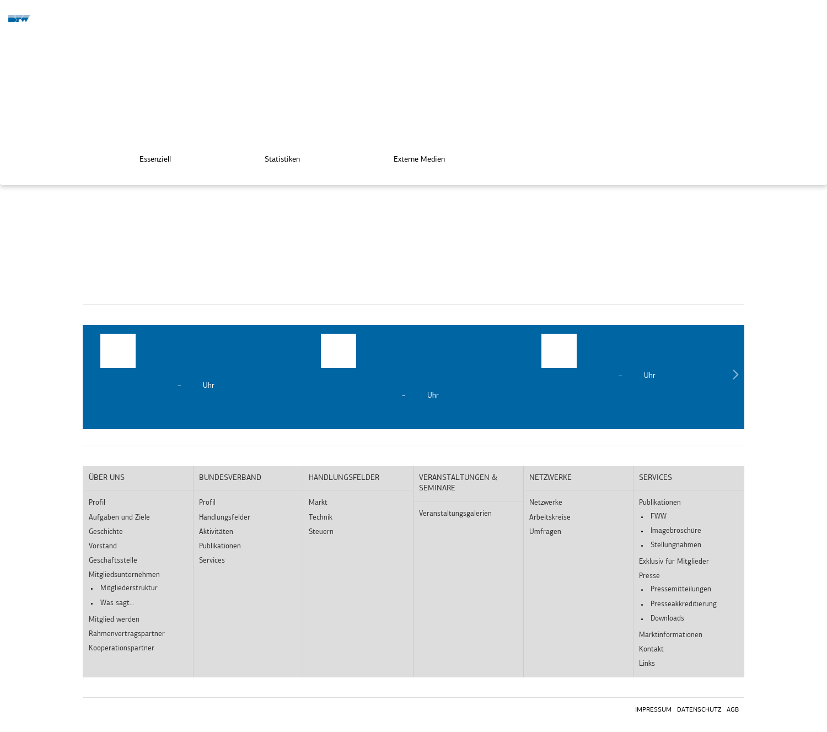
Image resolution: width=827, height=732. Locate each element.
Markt (318, 502)
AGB (733, 710)
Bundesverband (230, 478)
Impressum (653, 710)
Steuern (321, 532)
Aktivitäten (216, 532)
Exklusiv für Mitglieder (674, 561)
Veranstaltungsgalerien (455, 513)
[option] (193, 362)
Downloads (667, 618)
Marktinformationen (670, 635)
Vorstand (103, 546)
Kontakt (651, 649)
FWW (659, 516)
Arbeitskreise (550, 517)
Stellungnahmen (676, 545)
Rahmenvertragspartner (127, 634)
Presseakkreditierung (684, 604)
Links (647, 663)
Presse (649, 576)
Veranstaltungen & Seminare (458, 483)
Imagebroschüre (676, 531)
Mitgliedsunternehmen (124, 575)
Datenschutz (699, 710)
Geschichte (106, 532)
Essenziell (147, 156)
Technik (320, 517)
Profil (97, 502)
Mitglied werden (114, 619)
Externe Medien (411, 156)
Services (212, 560)
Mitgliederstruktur (129, 588)
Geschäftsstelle (113, 560)
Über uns (107, 478)
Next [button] (735, 377)
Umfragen (545, 532)
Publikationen (220, 546)
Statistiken (274, 156)
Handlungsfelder (224, 517)
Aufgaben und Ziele (119, 517)
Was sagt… (117, 603)
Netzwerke (550, 478)
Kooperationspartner (121, 648)
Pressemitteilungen (681, 589)
